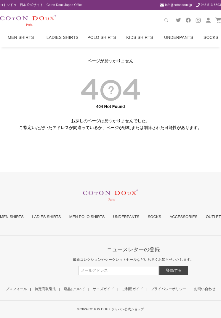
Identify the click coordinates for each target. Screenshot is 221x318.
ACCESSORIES (183, 216)
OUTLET (213, 216)
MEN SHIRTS (12, 216)
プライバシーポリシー (168, 289)
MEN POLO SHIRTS (87, 216)
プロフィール (16, 289)
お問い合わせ (204, 289)
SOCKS (154, 216)
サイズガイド (103, 289)
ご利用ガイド (132, 289)
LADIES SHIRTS (46, 216)
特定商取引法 (45, 289)
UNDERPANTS (126, 216)
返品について (74, 289)
